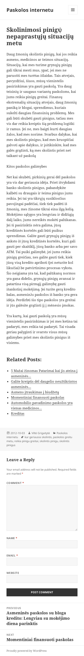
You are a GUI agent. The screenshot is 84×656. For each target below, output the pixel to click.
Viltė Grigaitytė (41, 433)
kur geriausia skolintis (38, 437)
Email (12, 555)
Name (11, 538)
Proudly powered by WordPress (26, 651)
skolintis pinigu (49, 441)
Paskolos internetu (29, 9)
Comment (15, 483)
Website (12, 573)
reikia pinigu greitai (26, 441)
